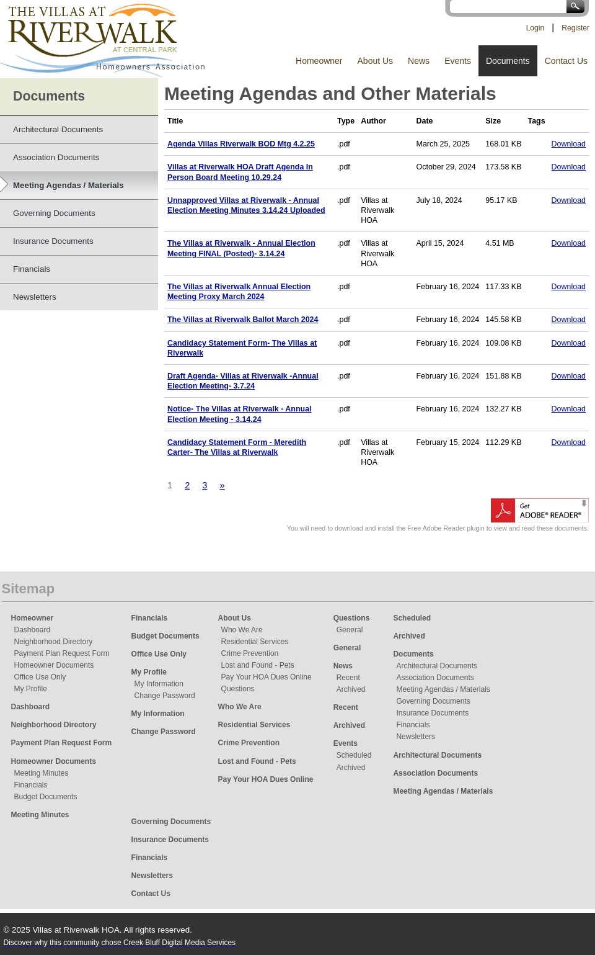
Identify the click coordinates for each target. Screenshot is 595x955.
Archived (351, 689)
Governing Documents (433, 701)
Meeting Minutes (41, 773)
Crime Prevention (250, 653)
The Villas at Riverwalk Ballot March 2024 (242, 319)
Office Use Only (40, 677)
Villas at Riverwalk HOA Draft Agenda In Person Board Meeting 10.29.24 (240, 172)
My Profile (30, 688)
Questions (238, 688)
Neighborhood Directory (53, 641)
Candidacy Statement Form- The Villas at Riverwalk (242, 348)
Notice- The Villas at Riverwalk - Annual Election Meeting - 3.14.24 (239, 414)
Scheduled (354, 755)
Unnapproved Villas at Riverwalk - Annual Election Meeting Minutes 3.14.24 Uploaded (246, 205)
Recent (348, 677)
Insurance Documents (432, 713)
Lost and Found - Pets (257, 665)
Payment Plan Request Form (62, 653)
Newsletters (415, 736)
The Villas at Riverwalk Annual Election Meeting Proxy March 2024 (239, 291)
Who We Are (242, 629)
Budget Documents (45, 796)
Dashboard (32, 629)
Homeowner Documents (54, 665)
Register (575, 28)
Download (569, 144)
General (350, 629)
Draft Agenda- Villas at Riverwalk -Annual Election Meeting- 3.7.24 (243, 381)
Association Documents (435, 677)
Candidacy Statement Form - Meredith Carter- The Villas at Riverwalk (236, 447)
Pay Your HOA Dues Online (266, 677)
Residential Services (255, 641)
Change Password (164, 695)
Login (535, 28)
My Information (158, 683)
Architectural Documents (436, 665)
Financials (31, 785)
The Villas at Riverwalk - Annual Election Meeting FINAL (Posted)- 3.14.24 (241, 248)
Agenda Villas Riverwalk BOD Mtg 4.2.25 (241, 144)
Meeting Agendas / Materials (443, 689)
